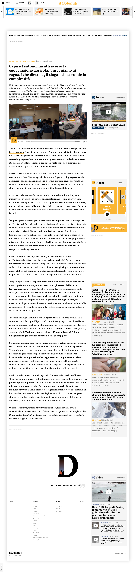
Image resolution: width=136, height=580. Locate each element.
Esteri (34, 509)
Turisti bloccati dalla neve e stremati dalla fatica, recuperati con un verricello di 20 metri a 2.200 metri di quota (108, 396)
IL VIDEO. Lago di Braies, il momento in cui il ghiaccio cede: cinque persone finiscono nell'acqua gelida (108, 512)
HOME (11, 502)
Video (58, 509)
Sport (78, 36)
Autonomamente (27, 61)
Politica (20, 36)
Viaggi (35, 530)
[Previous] (2, 12)
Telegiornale (98, 128)
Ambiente (56, 36)
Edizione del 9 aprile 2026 (108, 124)
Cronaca (12, 36)
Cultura (71, 36)
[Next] (134, 12)
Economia (29, 36)
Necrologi (36, 540)
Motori (35, 535)
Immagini (59, 511)
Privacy (1, 567)
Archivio (119, 97)
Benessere (36, 533)
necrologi (117, 36)
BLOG (82, 502)
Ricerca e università (42, 36)
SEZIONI (35, 502)
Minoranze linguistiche (102, 36)
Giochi (120, 183)
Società (64, 36)
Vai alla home (117, 285)
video (124, 36)
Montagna (86, 36)
